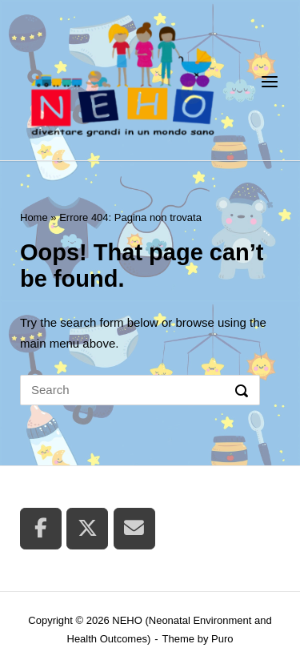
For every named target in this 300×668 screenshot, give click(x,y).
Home (34, 217)
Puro (222, 639)
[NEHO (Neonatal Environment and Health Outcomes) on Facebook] (41, 528)
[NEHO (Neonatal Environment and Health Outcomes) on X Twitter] (87, 528)
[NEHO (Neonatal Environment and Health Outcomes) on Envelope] (134, 528)
